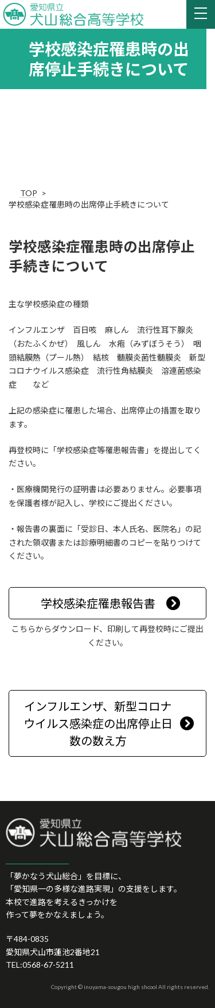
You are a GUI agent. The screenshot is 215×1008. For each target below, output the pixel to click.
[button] (107, 603)
